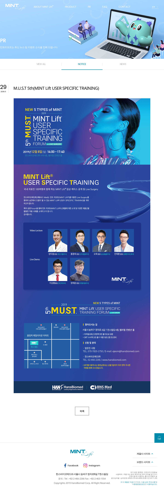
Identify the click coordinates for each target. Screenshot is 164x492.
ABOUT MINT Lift (43, 6)
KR (153, 6)
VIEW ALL (41, 64)
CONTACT (124, 6)
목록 (82, 411)
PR (89, 6)
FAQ (104, 6)
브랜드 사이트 (143, 462)
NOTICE (82, 64)
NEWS (123, 64)
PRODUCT (70, 6)
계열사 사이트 (143, 453)
